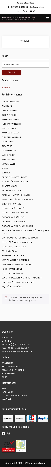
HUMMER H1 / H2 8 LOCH (13, 255)
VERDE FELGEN (8, 159)
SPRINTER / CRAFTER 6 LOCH (15, 181)
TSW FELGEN (7, 146)
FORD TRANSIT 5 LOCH (12, 269)
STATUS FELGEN (9, 128)
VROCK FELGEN (9, 164)
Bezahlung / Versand (13, 370)
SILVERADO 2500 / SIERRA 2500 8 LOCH (20, 237)
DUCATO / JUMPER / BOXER (14, 177)
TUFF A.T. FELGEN (9, 115)
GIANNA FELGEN (9, 150)
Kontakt (6, 399)
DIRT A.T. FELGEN (9, 110)
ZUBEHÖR (6, 172)
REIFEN (5, 168)
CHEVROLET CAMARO (11, 204)
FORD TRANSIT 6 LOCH (12, 273)
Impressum (7, 392)
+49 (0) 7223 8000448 (16, 7)
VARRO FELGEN (8, 155)
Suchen (11, 72)
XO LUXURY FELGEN (10, 132)
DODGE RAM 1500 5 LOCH (13, 217)
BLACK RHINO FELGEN (11, 137)
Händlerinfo (8, 373)
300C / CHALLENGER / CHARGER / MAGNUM (21, 277)
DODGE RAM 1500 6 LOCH (13, 221)
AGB (4, 388)
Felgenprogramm (11, 366)
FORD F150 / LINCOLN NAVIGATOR (17, 242)
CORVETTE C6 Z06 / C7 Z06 (15, 212)
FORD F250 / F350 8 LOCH (14, 246)
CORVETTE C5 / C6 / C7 (13, 208)
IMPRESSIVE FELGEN (10, 119)
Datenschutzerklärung (14, 395)
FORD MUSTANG (9, 251)
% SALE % (6, 87)
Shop (4, 377)
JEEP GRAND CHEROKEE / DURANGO (18, 264)
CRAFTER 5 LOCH (9, 186)
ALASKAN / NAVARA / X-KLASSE (16, 195)
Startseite (7, 363)
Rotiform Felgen (10, 101)
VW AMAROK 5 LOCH (11, 190)
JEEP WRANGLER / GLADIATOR (15, 260)
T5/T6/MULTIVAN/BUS (12, 286)
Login (18, 11)
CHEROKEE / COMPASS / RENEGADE (18, 282)
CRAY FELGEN (8, 141)
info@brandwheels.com (21, 351)
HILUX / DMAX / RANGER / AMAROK (17, 199)
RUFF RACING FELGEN (11, 124)
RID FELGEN (7, 106)
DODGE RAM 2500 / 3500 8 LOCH (17, 226)
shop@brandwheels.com (35, 7)
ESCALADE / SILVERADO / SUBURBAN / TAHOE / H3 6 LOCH (25, 232)
